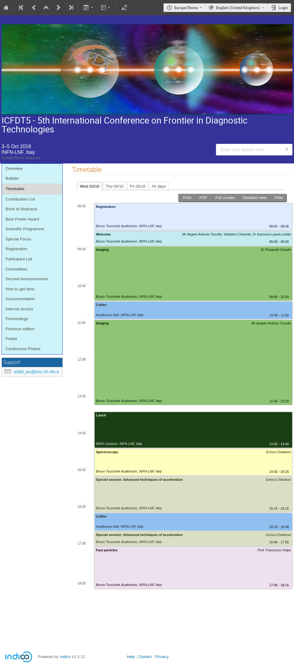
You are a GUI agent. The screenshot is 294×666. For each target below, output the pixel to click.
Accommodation (20, 299)
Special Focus (18, 239)
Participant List (19, 259)
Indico (65, 656)
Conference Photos (23, 348)
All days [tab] (159, 186)
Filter (278, 197)
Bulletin (12, 178)
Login (283, 7)
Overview (14, 168)
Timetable (15, 188)
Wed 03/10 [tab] (89, 186)
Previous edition (20, 329)
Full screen (225, 197)
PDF (203, 197)
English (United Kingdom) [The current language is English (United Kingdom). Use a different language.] (238, 7)
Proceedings (17, 318)
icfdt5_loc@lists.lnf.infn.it (36, 371)
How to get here (20, 289)
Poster (11, 338)
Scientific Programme (25, 229)
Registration (16, 249)
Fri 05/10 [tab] (137, 186)
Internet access (19, 309)
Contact (145, 656)
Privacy (162, 656)
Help (131, 656)
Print (187, 197)
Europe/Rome (186, 7)
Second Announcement (27, 279)
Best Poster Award (22, 219)
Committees (16, 269)
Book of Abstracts (21, 209)
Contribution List (20, 199)
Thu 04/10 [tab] (114, 186)
